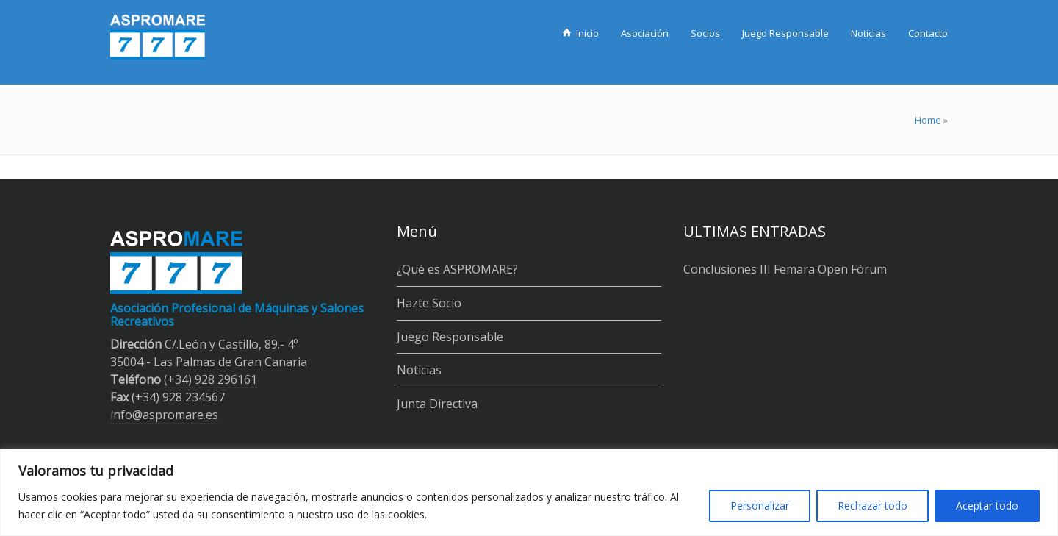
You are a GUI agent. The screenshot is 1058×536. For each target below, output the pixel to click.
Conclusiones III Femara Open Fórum (785, 269)
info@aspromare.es (164, 415)
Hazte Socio (429, 303)
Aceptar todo (987, 505)
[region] (529, 492)
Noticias (419, 370)
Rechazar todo (872, 505)
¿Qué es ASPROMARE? (457, 269)
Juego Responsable (450, 337)
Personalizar (759, 505)
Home (928, 119)
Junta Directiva (437, 404)
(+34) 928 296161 (210, 379)
